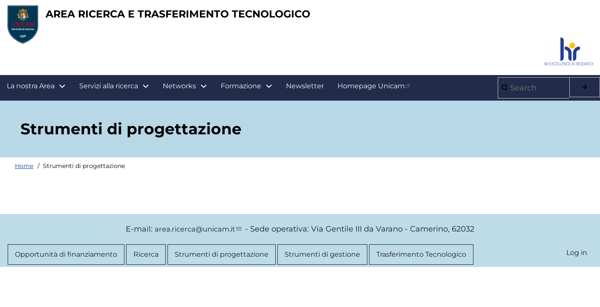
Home (24, 172)
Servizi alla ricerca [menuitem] (108, 92)
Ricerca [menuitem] (146, 262)
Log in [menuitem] (575, 261)
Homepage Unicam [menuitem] (375, 92)
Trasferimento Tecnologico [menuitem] (421, 262)
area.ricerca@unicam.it (198, 235)
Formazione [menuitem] (250, 92)
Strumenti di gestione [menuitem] (322, 262)
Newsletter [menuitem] (305, 92)
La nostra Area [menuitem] (39, 92)
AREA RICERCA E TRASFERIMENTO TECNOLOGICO (245, 17)
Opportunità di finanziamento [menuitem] (66, 262)
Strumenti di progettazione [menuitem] (221, 262)
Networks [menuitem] (179, 92)
